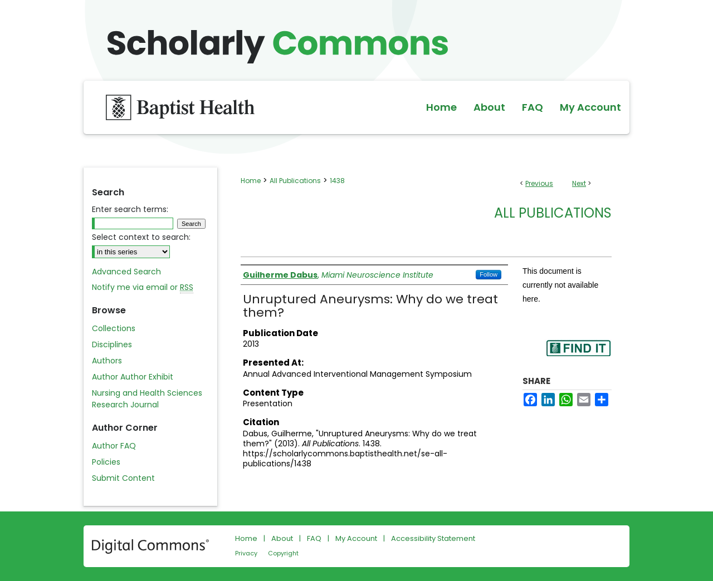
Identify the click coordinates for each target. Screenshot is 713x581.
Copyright (283, 553)
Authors (107, 360)
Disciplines (112, 344)
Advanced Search (126, 271)
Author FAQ (114, 445)
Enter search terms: (130, 209)
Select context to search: (141, 237)
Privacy (246, 553)
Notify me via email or (142, 287)
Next (579, 183)
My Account (356, 538)
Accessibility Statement (433, 538)
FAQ (314, 538)
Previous (539, 183)
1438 (337, 180)
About (282, 538)
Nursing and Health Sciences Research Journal (147, 398)
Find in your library (578, 355)
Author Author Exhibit (132, 376)
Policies (106, 461)
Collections (113, 328)
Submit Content (123, 478)
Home (251, 180)
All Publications (295, 180)
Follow (488, 274)
